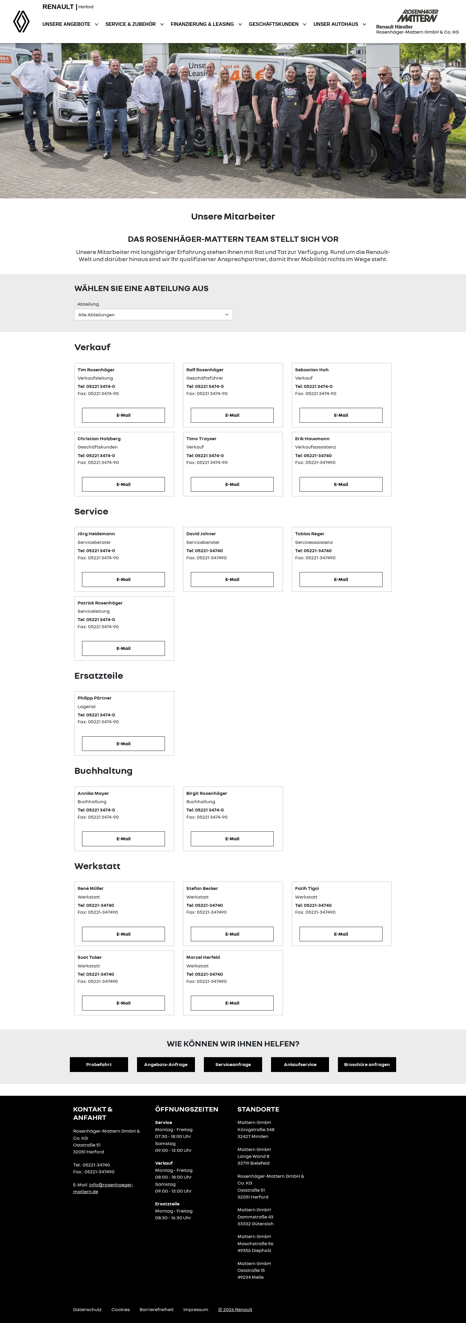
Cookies (120, 1309)
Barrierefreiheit (157, 1309)
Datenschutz (87, 1309)
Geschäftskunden (274, 24)
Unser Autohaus (337, 24)
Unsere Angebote (67, 24)
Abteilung (88, 304)
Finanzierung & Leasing (203, 24)
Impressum (195, 1309)
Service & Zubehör (131, 24)
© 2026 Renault (235, 1309)
